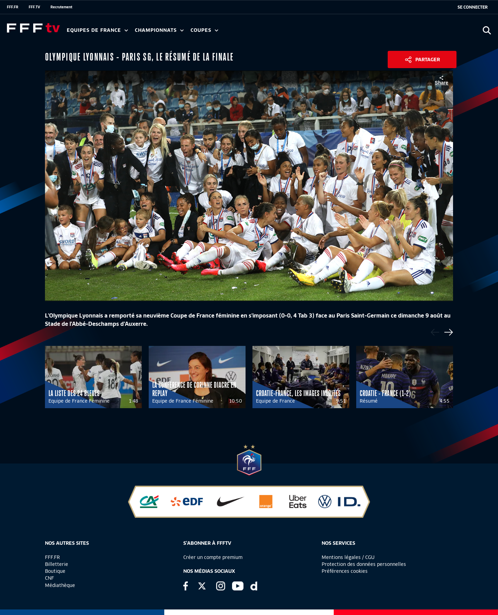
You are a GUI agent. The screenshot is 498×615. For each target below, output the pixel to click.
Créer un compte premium (212, 557)
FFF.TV (34, 7)
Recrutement (61, 7)
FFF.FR (12, 7)
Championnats (159, 30)
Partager (427, 59)
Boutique (55, 571)
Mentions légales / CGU (348, 557)
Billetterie (56, 564)
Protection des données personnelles (364, 564)
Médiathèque (60, 585)
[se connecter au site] (473, 7)
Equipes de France (97, 30)
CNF (49, 578)
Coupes (204, 30)
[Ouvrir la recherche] (486, 30)
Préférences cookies (345, 571)
